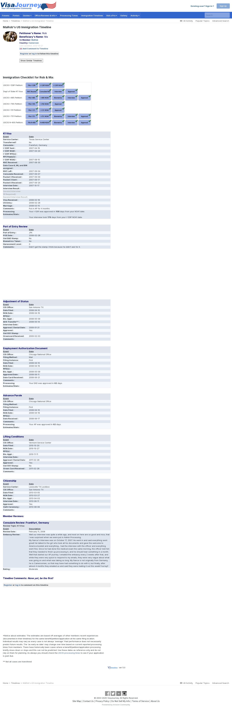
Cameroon (34, 43)
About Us (155, 701)
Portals (16, 15)
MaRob (34, 40)
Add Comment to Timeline (35, 48)
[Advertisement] (57, 275)
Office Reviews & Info (46, 15)
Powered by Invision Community (116, 705)
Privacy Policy (102, 701)
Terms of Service (140, 701)
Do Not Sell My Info (120, 701)
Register (24, 53)
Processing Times (69, 15)
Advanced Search (220, 21)
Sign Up (223, 6)
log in (34, 53)
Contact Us (88, 701)
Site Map (76, 701)
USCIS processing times (69, 653)
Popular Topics (203, 21)
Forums (5, 15)
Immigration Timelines (92, 15)
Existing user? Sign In (202, 6)
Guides (27, 15)
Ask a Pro (111, 15)
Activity (135, 15)
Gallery (123, 15)
